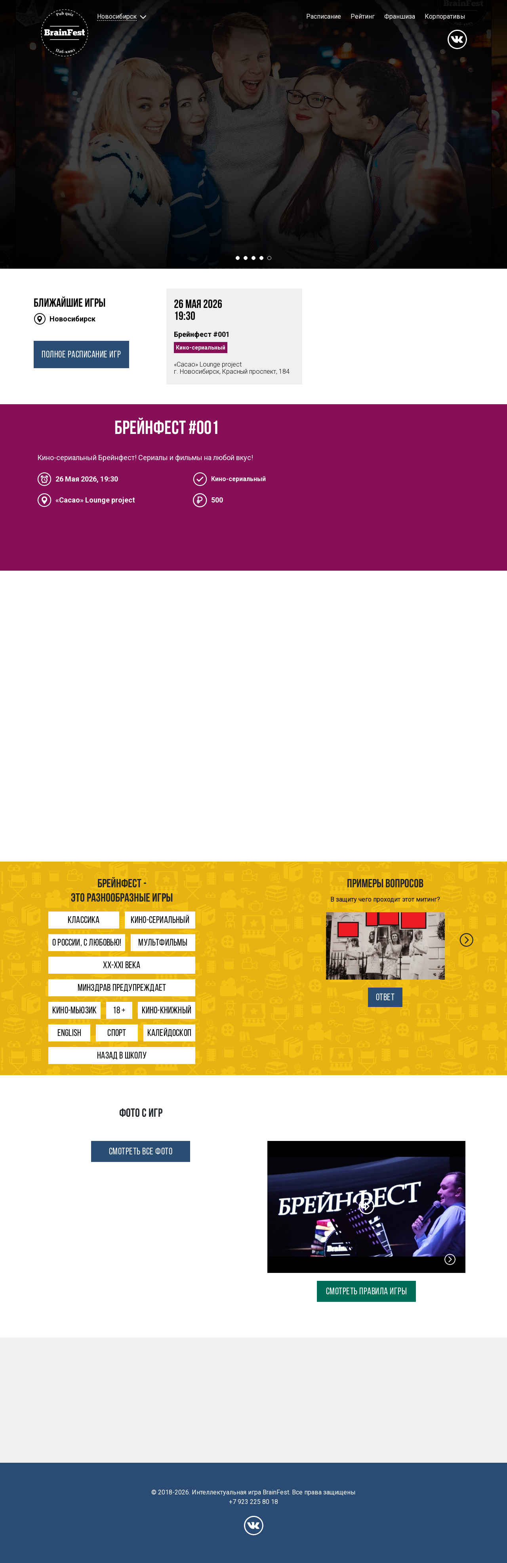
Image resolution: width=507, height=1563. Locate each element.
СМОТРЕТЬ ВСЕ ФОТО (141, 1152)
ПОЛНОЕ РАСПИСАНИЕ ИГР (81, 355)
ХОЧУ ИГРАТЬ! (253, 213)
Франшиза (399, 16)
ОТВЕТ (385, 998)
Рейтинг (363, 16)
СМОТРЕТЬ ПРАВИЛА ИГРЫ (366, 1292)
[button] (121, 16)
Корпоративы (445, 16)
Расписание (323, 16)
